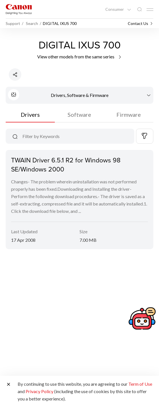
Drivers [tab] (30, 114)
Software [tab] (79, 114)
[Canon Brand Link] (19, 9)
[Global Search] (139, 9)
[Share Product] (15, 74)
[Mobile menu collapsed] (150, 10)
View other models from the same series (79, 56)
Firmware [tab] (128, 114)
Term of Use (140, 384)
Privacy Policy (39, 391)
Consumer (115, 9)
